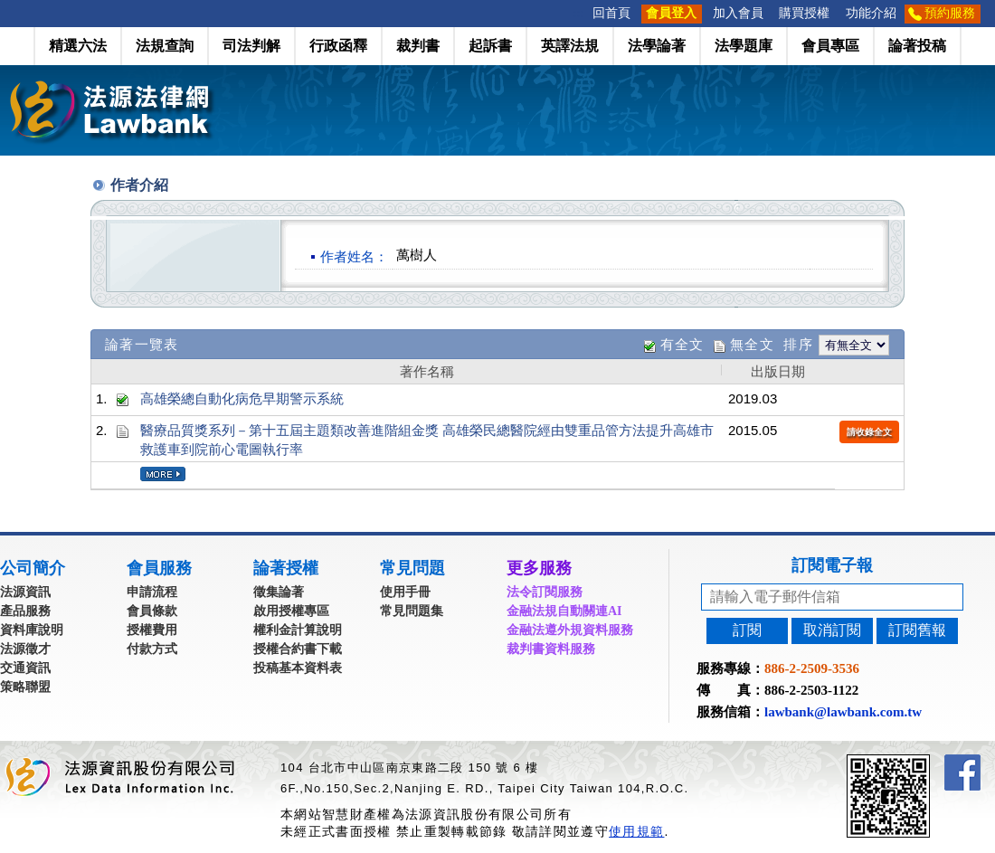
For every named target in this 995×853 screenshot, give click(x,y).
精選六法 (78, 45)
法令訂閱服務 (545, 592)
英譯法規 (570, 45)
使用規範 (636, 831)
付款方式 (152, 649)
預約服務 (949, 13)
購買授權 (804, 13)
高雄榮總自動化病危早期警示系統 (242, 398)
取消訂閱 (832, 630)
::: (578, 13)
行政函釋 (338, 45)
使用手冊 (405, 592)
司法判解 (251, 45)
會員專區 (830, 45)
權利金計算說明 (297, 630)
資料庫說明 (31, 630)
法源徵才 (25, 649)
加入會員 (738, 13)
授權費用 (152, 630)
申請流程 (152, 592)
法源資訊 (25, 592)
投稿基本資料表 (297, 668)
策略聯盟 (25, 687)
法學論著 (657, 45)
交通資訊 (25, 668)
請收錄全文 (869, 432)
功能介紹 (871, 13)
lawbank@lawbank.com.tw (843, 712)
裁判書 (418, 45)
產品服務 (25, 611)
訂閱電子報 (832, 565)
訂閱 (747, 630)
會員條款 (152, 611)
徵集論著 (278, 592)
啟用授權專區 (291, 611)
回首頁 (611, 13)
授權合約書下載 (297, 649)
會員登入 (671, 13)
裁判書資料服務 (551, 649)
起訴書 (490, 45)
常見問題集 (411, 611)
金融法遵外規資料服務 (570, 630)
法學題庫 (743, 45)
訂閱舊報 (917, 630)
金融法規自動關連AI (564, 611)
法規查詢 (165, 45)
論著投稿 (917, 45)
